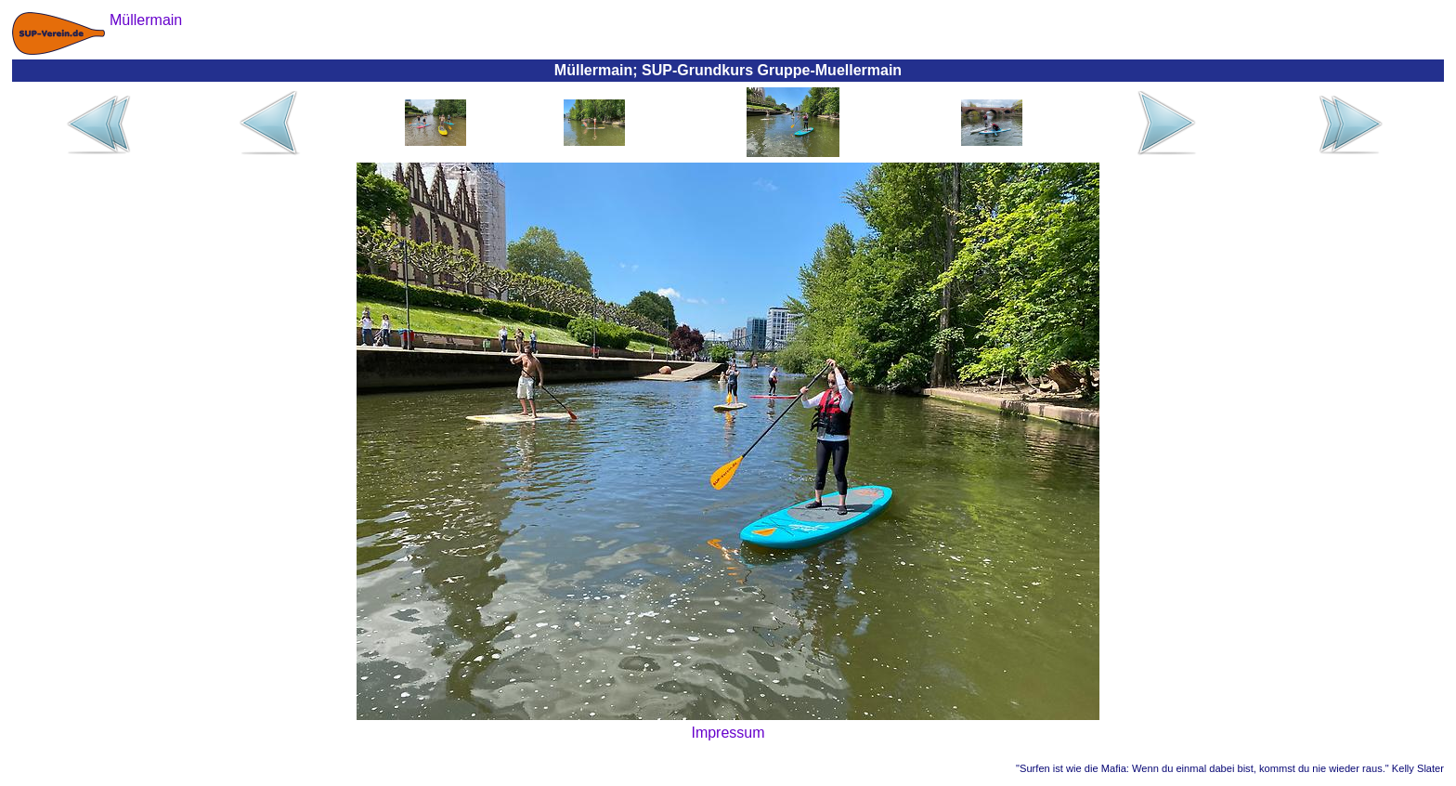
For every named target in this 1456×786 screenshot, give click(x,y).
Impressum (727, 732)
